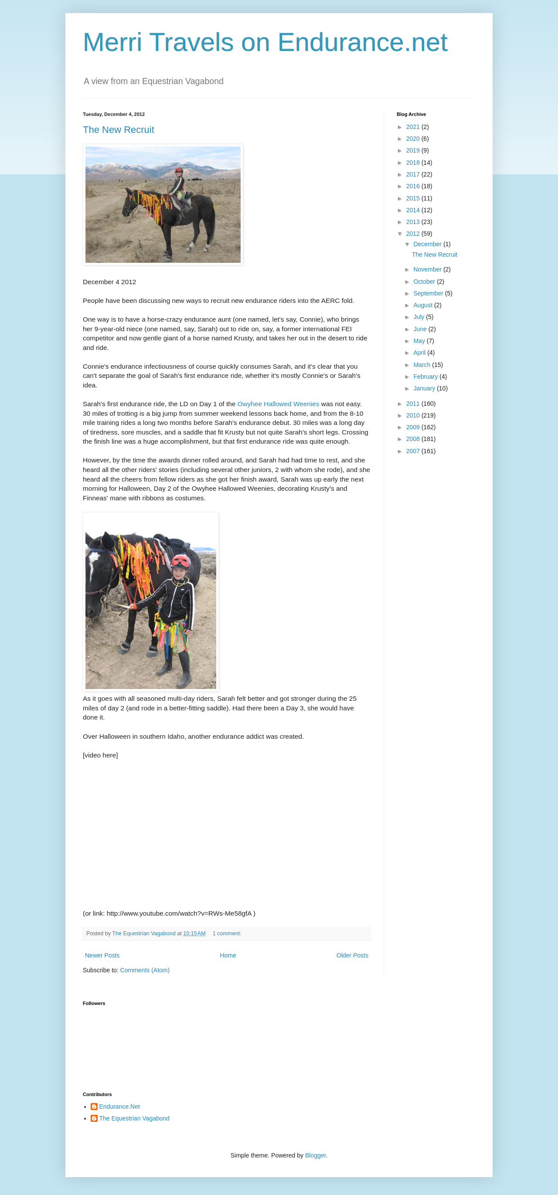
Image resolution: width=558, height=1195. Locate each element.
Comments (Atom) (145, 970)
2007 (414, 451)
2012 (414, 233)
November (428, 269)
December (428, 244)
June (420, 329)
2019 (414, 150)
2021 (414, 126)
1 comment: (228, 933)
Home (228, 955)
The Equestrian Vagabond (134, 1118)
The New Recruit (118, 129)
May (419, 340)
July (419, 316)
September (429, 293)
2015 (414, 198)
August (423, 305)
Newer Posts (102, 955)
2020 (414, 138)
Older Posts (352, 955)
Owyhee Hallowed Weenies (279, 403)
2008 (414, 438)
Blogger (315, 1155)
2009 (414, 427)
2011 (414, 403)
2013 (414, 221)
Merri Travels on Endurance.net (265, 42)
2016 (414, 186)
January (425, 388)
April (420, 352)
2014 (414, 210)
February (426, 376)
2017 (414, 174)
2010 (414, 415)
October (425, 281)
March (422, 364)
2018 (414, 162)
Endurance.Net (119, 1106)
